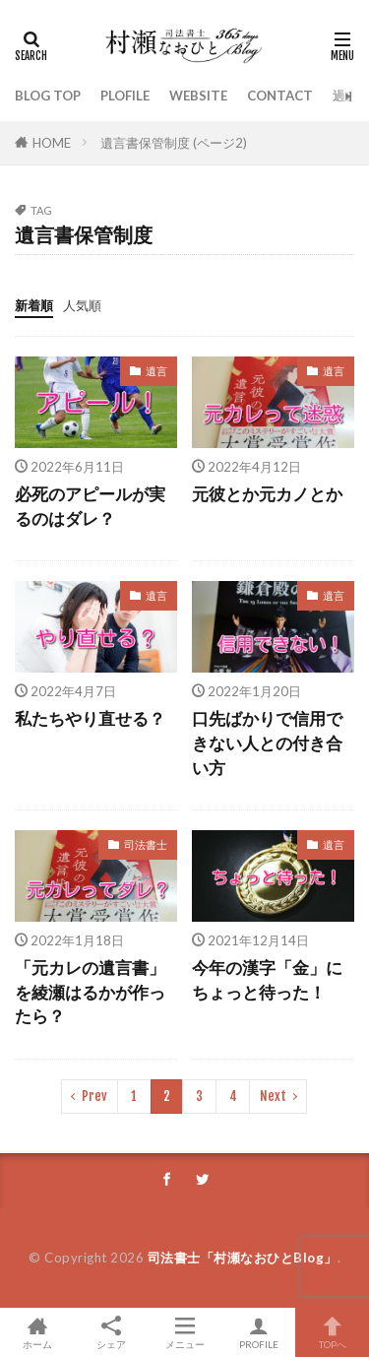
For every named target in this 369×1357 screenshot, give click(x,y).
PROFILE (258, 1332)
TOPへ (332, 1332)
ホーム (37, 1332)
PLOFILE (125, 95)
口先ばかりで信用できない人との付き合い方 (267, 743)
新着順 (34, 305)
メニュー (184, 1332)
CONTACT (280, 95)
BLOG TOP (48, 95)
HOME (51, 143)
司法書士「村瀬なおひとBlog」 (243, 1257)
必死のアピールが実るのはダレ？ (90, 507)
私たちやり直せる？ (90, 719)
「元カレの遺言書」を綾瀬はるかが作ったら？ (90, 992)
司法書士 (145, 844)
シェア (111, 1333)
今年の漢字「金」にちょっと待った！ (267, 980)
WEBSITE (198, 95)
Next (273, 1096)
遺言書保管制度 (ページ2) (173, 143)
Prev (94, 1096)
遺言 (156, 370)
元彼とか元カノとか (267, 494)
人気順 (82, 305)
